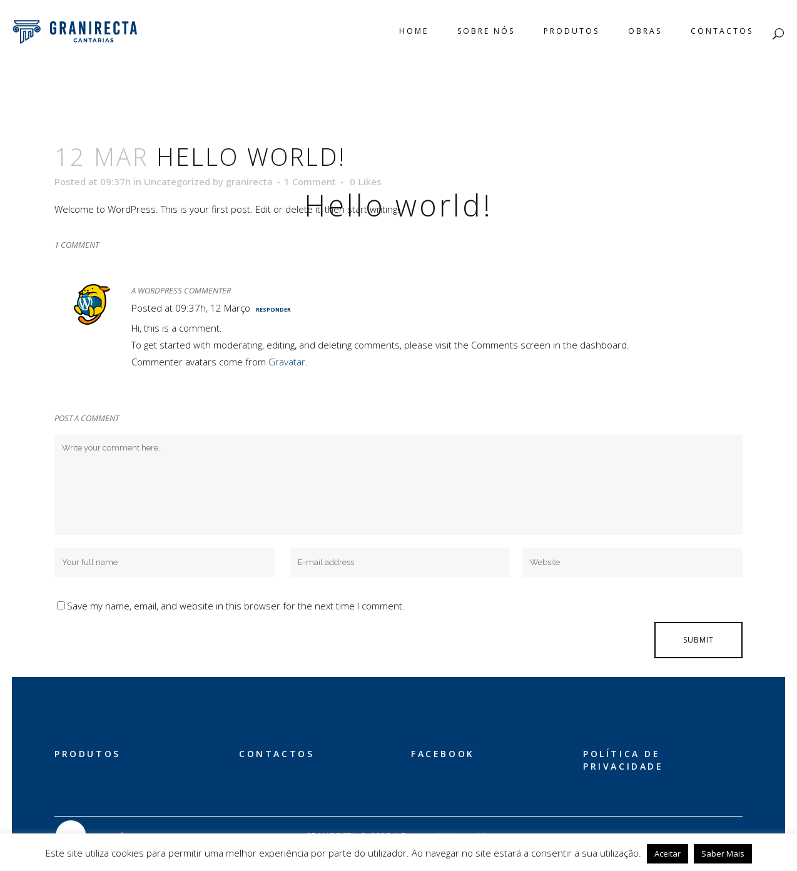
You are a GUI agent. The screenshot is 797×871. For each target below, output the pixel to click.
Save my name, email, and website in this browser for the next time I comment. (236, 605)
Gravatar (286, 361)
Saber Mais (722, 853)
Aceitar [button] (667, 853)
